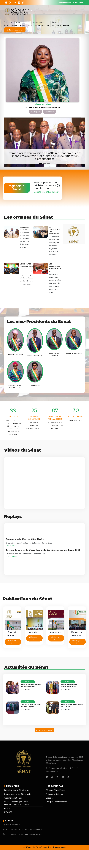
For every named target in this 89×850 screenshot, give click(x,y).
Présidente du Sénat (54, 794)
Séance (27, 682)
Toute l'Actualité (44, 730)
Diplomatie (49, 112)
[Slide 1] (40, 163)
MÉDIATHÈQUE (76, 2)
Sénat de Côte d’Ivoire (55, 790)
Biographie (35, 112)
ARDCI (7, 808)
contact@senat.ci (63, 25)
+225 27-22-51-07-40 (16, 25)
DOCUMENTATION (58, 2)
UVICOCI (8, 812)
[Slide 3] (48, 163)
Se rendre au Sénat (14, 30)
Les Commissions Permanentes (55, 266)
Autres (67, 682)
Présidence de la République (16, 790)
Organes (49, 798)
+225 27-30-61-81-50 (40, 25)
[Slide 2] (44, 163)
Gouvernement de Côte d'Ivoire (18, 794)
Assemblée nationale (13, 798)
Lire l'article (25, 689)
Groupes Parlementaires (56, 802)
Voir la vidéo (11, 546)
